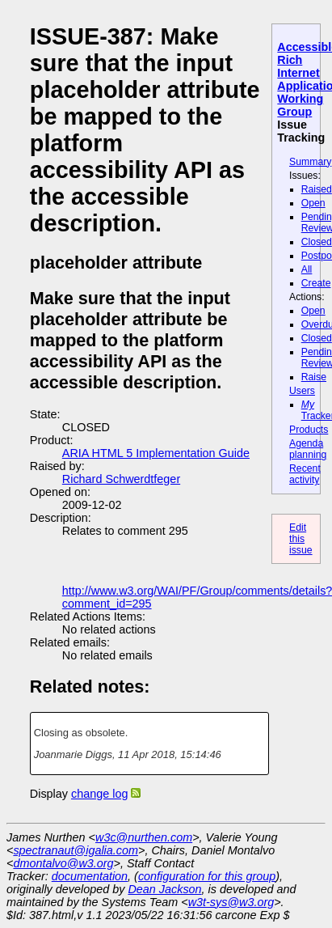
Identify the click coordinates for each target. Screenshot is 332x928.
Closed (316, 242)
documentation (90, 876)
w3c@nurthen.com (143, 837)
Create (316, 283)
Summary (310, 161)
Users (302, 390)
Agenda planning (307, 449)
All (307, 269)
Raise (313, 377)
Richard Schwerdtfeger (121, 478)
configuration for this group (206, 876)
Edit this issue (301, 539)
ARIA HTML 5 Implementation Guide (156, 453)
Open (313, 203)
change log (99, 793)
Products (308, 429)
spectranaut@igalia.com (75, 850)
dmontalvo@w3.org (63, 863)
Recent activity (305, 474)
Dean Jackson (164, 889)
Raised (316, 189)
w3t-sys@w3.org (231, 902)
